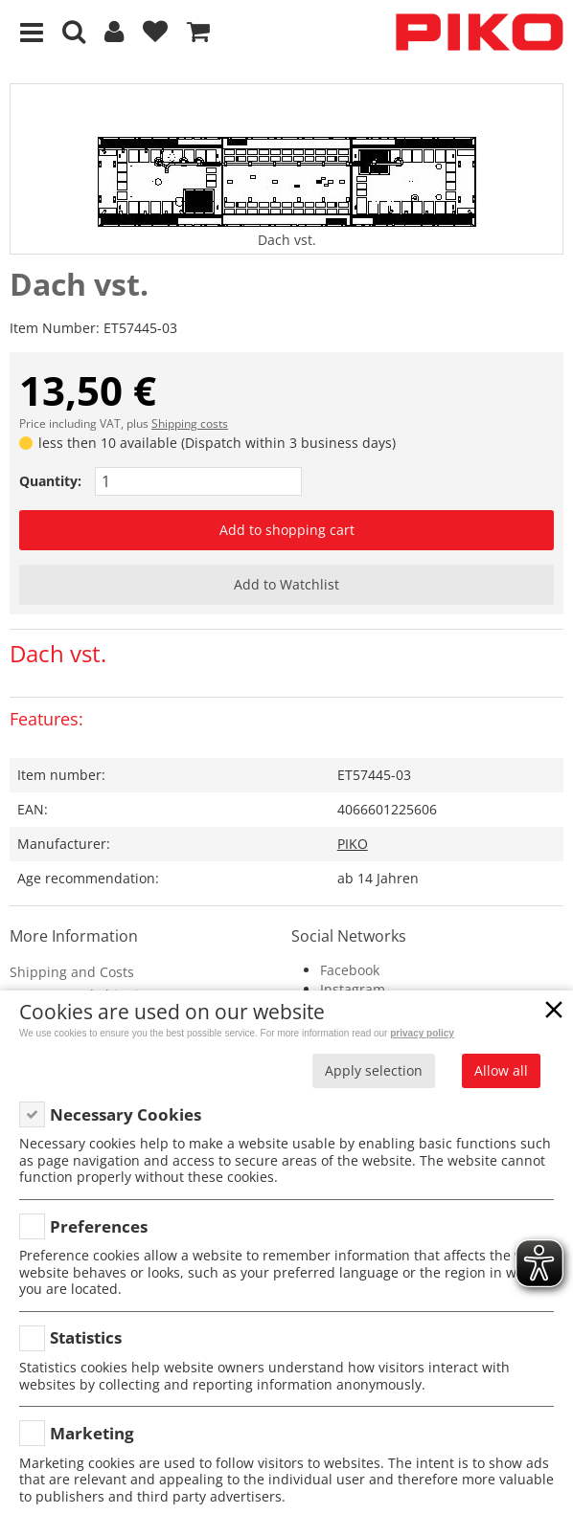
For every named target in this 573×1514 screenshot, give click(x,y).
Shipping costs (189, 423)
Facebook (349, 970)
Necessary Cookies (125, 1114)
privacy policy (422, 1033)
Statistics (86, 1337)
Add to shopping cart (287, 530)
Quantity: (50, 481)
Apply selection (374, 1070)
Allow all (501, 1070)
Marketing (92, 1433)
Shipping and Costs (72, 972)
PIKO (352, 844)
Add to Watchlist (286, 584)
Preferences (99, 1226)
